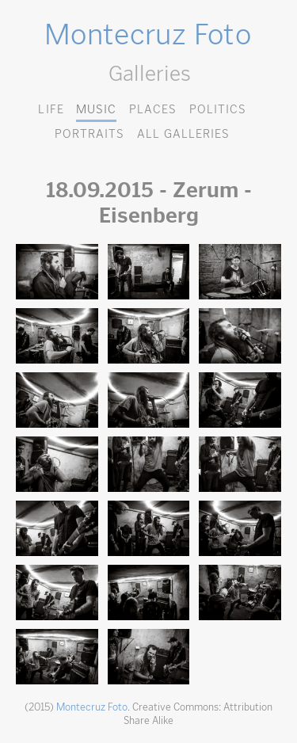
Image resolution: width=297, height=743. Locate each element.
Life (50, 108)
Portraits (89, 133)
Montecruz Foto (147, 34)
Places (153, 108)
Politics (217, 108)
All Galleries (183, 133)
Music (96, 108)
